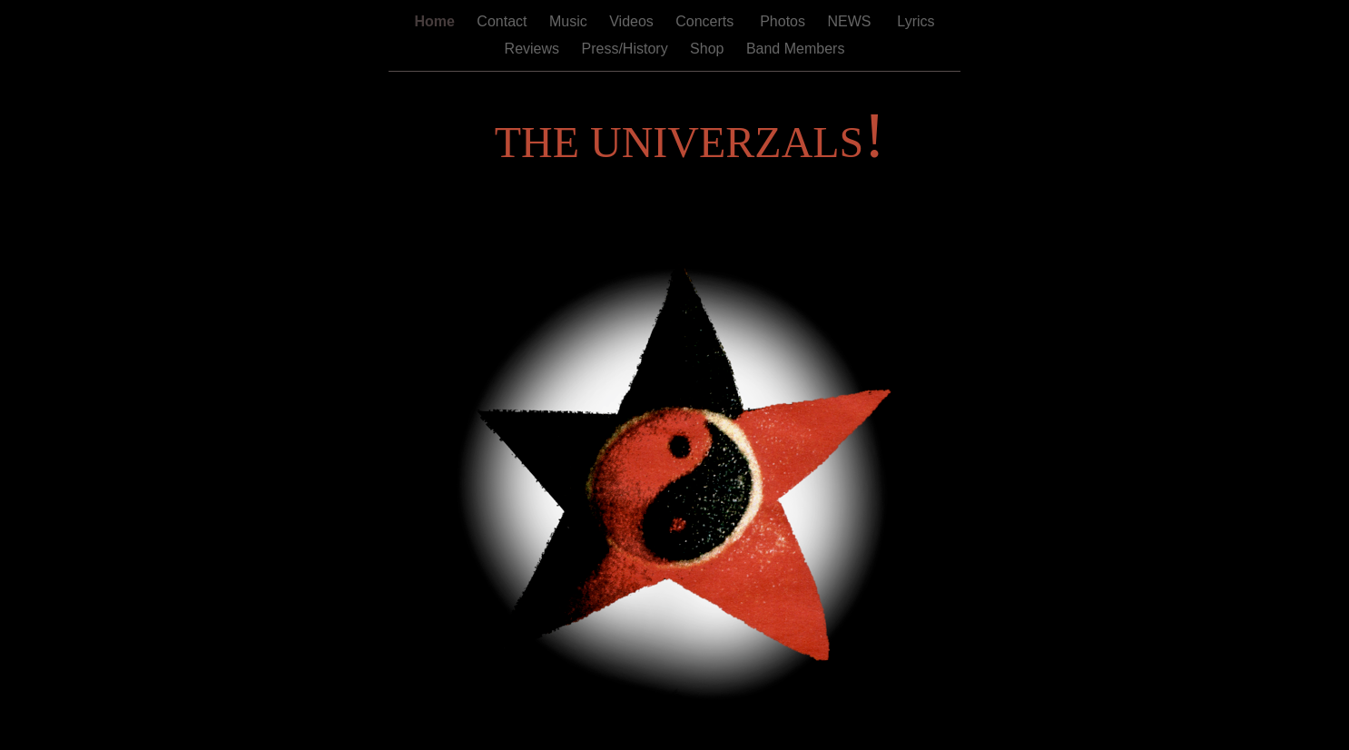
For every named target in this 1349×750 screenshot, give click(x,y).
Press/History (627, 48)
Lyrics (914, 21)
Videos (633, 21)
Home (436, 21)
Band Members (795, 48)
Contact (504, 21)
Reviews (534, 48)
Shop (709, 48)
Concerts (706, 21)
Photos (783, 21)
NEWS (850, 21)
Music (570, 21)
